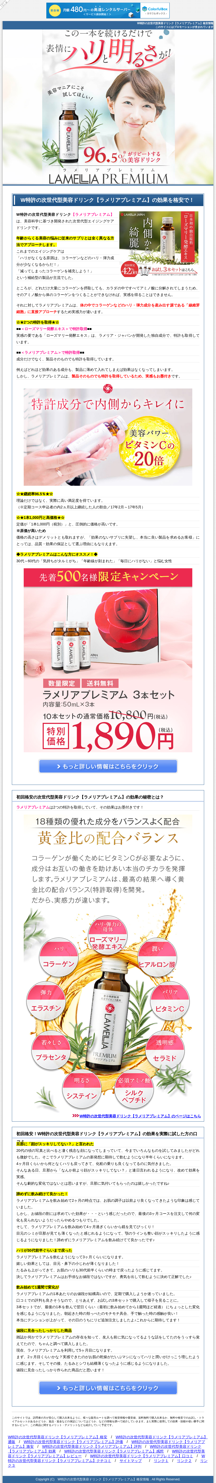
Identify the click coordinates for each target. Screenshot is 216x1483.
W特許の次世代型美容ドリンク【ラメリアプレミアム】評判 (91, 1446)
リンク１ (161, 1461)
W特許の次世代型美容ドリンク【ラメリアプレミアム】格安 (57, 1437)
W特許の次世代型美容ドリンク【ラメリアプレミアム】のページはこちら (140, 1116)
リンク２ (184, 1461)
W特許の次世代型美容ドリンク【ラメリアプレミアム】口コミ (141, 1456)
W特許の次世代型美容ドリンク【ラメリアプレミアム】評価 (73, 1442)
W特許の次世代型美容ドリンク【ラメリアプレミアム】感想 (114, 1451)
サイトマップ (131, 1461)
